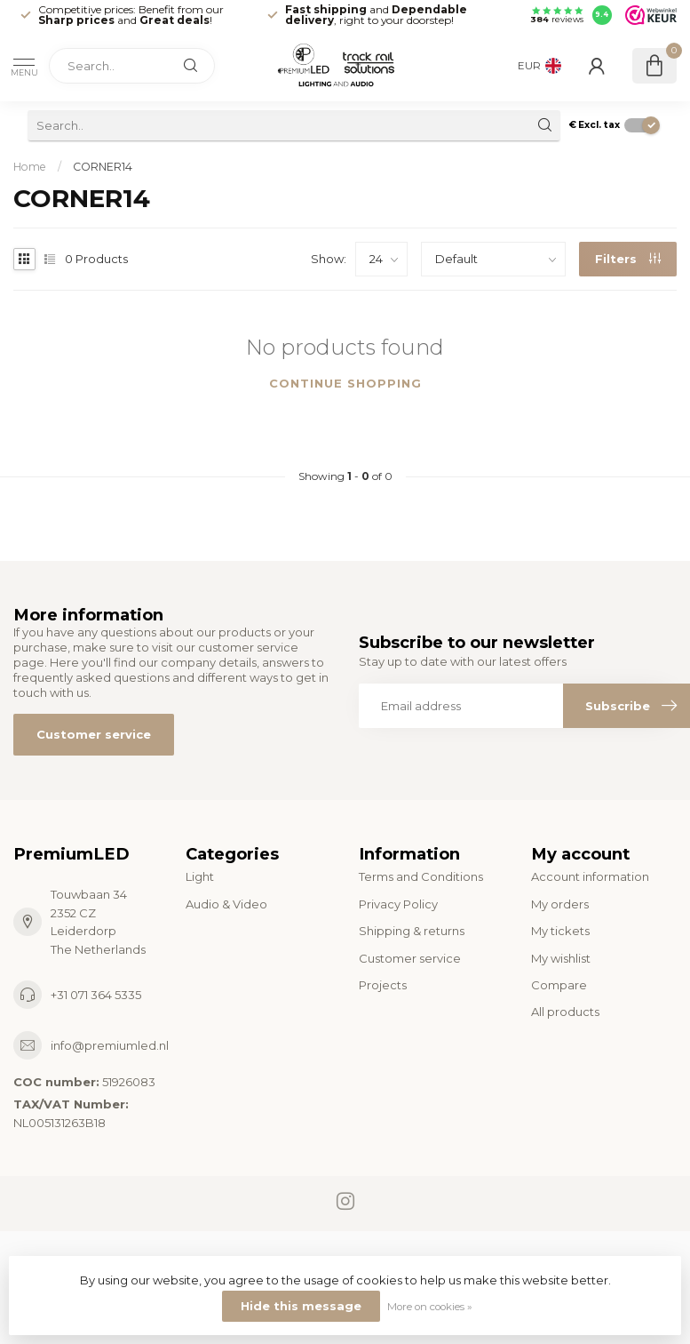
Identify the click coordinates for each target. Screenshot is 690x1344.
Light (200, 876)
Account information (590, 876)
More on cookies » (429, 1306)
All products (565, 1011)
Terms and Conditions (421, 876)
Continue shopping (345, 383)
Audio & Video (226, 904)
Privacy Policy (398, 904)
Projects (383, 985)
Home (29, 166)
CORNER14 (102, 166)
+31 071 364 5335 (96, 995)
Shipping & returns (411, 931)
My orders (560, 904)
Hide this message (301, 1306)
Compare (559, 985)
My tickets (560, 931)
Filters (628, 259)
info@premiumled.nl (110, 1045)
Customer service (93, 734)
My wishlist (561, 958)
